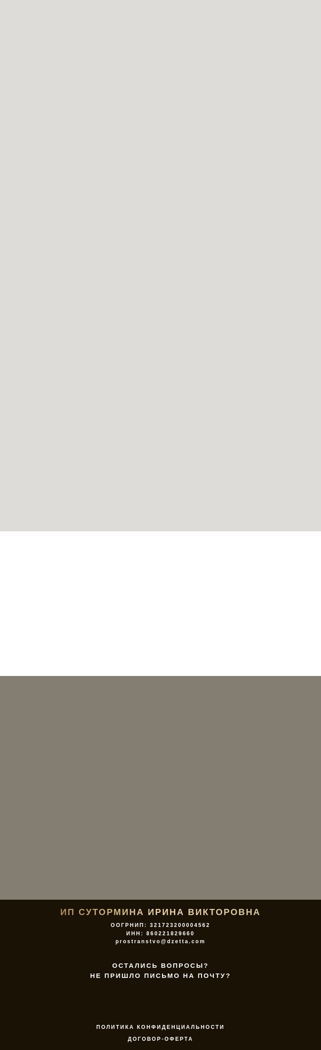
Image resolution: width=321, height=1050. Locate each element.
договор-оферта (160, 1039)
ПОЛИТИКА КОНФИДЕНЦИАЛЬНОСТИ (160, 1027)
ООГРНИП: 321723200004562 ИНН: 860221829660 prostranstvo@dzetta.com (160, 933)
